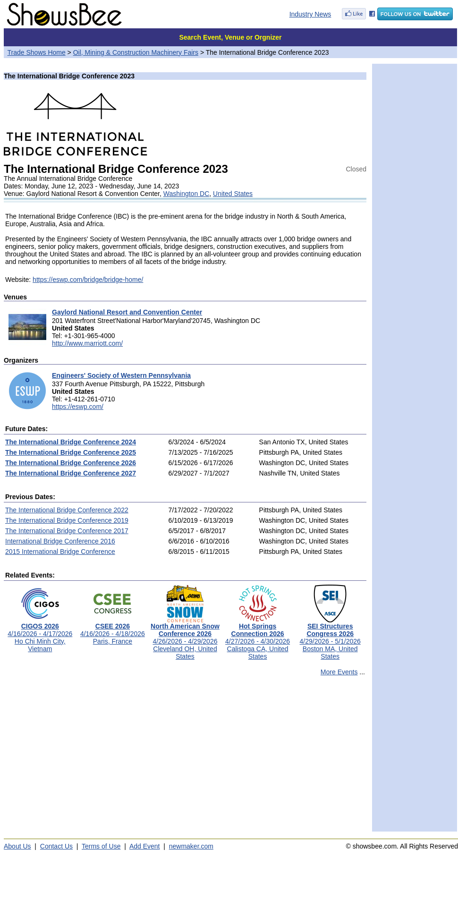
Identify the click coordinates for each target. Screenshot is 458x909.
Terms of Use (101, 846)
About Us (17, 846)
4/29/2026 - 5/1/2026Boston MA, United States (330, 638)
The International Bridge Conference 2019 (66, 520)
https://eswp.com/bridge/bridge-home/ (88, 279)
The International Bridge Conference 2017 (66, 531)
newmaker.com (191, 846)
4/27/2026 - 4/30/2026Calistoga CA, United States (257, 638)
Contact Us (56, 846)
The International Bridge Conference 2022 (66, 510)
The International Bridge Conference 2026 (70, 463)
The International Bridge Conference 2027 (70, 473)
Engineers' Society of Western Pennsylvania (121, 375)
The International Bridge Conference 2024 (70, 442)
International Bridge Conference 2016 (60, 541)
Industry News (310, 14)
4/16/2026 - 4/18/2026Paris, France (112, 630)
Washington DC (186, 193)
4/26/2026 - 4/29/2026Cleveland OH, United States (185, 638)
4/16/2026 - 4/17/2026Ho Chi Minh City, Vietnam (40, 634)
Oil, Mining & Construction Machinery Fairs (135, 52)
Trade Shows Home (37, 52)
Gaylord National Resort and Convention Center (127, 312)
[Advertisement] (185, 758)
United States (233, 193)
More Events (339, 672)
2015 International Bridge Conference (60, 551)
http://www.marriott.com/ (87, 343)
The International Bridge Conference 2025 (70, 452)
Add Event (144, 846)
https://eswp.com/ (77, 406)
